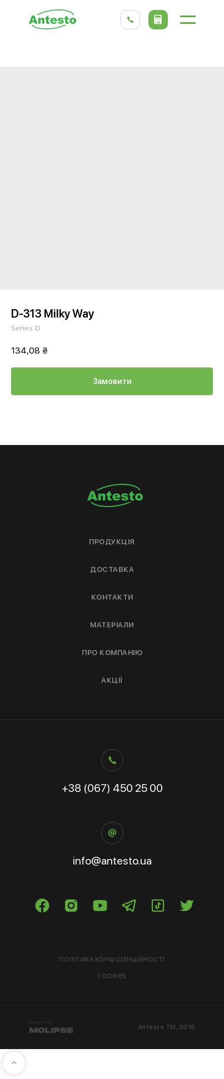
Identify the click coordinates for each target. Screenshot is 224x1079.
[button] (158, 19)
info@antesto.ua (112, 860)
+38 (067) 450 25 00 (112, 788)
